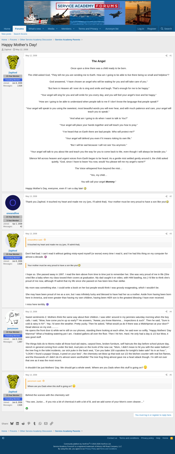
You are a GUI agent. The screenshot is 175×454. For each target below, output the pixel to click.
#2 (171, 196)
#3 (171, 234)
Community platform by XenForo (87, 444)
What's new (35, 28)
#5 (171, 375)
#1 (171, 55)
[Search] (166, 29)
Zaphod (7, 49)
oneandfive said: (35, 240)
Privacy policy (147, 438)
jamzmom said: (34, 381)
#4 (171, 312)
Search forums (20, 34)
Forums (19, 28)
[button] (43, 29)
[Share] (166, 56)
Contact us (112, 438)
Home (7, 28)
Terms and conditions (129, 438)
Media (51, 28)
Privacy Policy (90, 449)
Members (66, 28)
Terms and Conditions (108, 449)
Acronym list (111, 28)
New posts (6, 34)
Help (158, 438)
